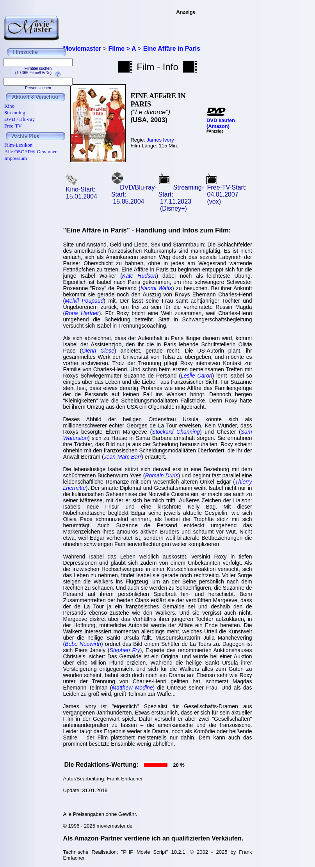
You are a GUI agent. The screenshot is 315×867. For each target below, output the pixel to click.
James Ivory (160, 140)
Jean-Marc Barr (122, 457)
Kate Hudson (139, 276)
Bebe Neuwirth (83, 644)
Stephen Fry (125, 650)
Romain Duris (161, 475)
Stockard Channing (176, 432)
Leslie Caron (196, 375)
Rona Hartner (82, 313)
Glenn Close (98, 351)
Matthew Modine (132, 687)
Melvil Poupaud (84, 301)
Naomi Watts (156, 288)
